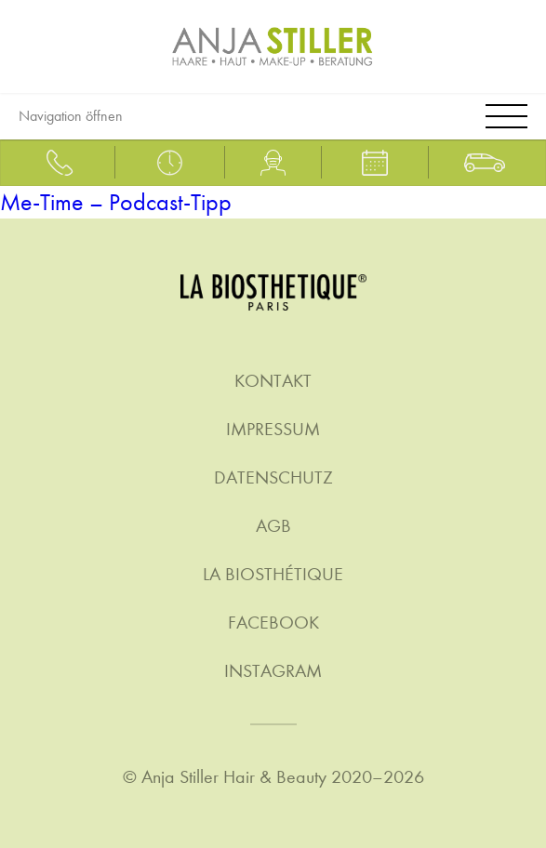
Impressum (273, 429)
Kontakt (273, 380)
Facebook (273, 622)
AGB (273, 526)
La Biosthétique (273, 574)
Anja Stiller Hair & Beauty (233, 777)
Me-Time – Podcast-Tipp (116, 202)
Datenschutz (273, 477)
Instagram (273, 671)
